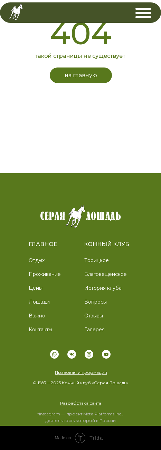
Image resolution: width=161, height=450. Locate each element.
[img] (143, 13)
